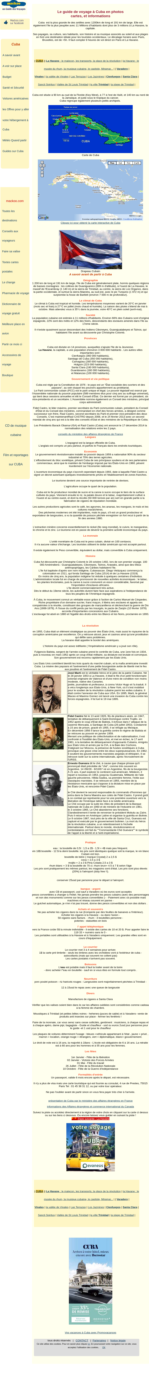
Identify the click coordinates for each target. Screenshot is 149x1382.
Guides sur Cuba (13, 151)
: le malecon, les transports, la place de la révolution (83, 60)
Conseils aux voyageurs (10, 236)
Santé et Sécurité (13, 87)
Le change (8, 282)
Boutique (7, 375)
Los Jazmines (96, 76)
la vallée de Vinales (57, 76)
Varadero (122, 68)
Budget (7, 76)
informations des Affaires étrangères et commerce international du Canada (90, 1106)
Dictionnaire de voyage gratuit (11, 308)
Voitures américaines (16, 98)
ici (89, 1344)
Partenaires (99, 1340)
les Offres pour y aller (16, 109)
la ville (99, 84)
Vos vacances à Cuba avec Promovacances (90, 1332)
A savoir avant (11, 55)
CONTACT (82, 1340)
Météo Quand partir (15, 140)
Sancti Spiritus (46, 84)
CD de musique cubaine (15, 430)
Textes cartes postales (10, 267)
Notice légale (118, 1340)
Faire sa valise (11, 251)
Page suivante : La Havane (90, 1118)
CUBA (39, 60)
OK (103, 1347)
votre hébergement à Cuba (15, 125)
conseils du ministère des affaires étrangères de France (90, 434)
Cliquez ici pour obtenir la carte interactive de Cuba (90, 221)
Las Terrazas (78, 76)
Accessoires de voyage (11, 360)
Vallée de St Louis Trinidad (72, 84)
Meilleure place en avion (13, 329)
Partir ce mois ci (12, 344)
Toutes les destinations (9, 216)
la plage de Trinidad (122, 84)
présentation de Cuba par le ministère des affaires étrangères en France (90, 1100)
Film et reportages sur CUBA (15, 459)
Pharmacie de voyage (15, 293)
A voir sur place (12, 66)
